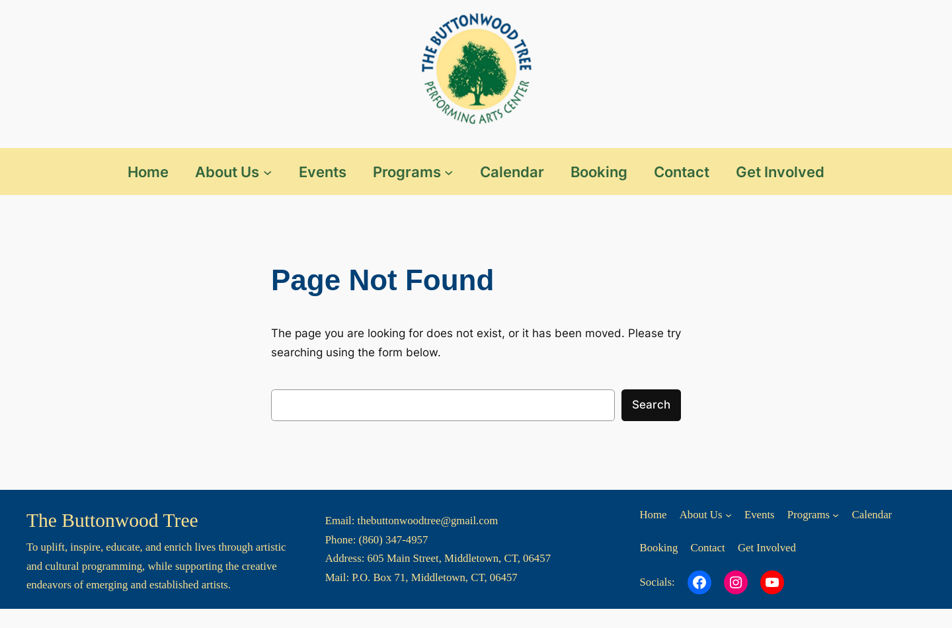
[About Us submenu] (267, 171)
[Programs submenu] (448, 171)
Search (651, 404)
